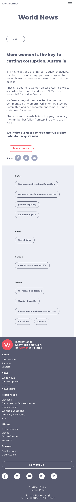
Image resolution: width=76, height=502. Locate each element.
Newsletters (8, 388)
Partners (6, 363)
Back (15, 39)
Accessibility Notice (38, 495)
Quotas (41, 321)
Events (5, 385)
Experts (6, 367)
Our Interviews (10, 429)
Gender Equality (27, 301)
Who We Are (9, 359)
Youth (5, 418)
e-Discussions (9, 454)
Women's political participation (36, 184)
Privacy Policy (38, 490)
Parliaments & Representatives (18, 403)
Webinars (7, 440)
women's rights (27, 214)
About (5, 354)
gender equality (27, 204)
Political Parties (10, 407)
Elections (23, 321)
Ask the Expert (10, 451)
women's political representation (37, 194)
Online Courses (10, 436)
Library (6, 424)
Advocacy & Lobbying (13, 414)
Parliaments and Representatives (37, 311)
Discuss (6, 446)
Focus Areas (9, 394)
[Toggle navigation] (70, 4)
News (5, 373)
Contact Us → (38, 464)
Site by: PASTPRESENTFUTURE (38, 498)
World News (24, 240)
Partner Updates (11, 381)
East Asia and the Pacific (32, 265)
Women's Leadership (30, 291)
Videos (5, 432)
